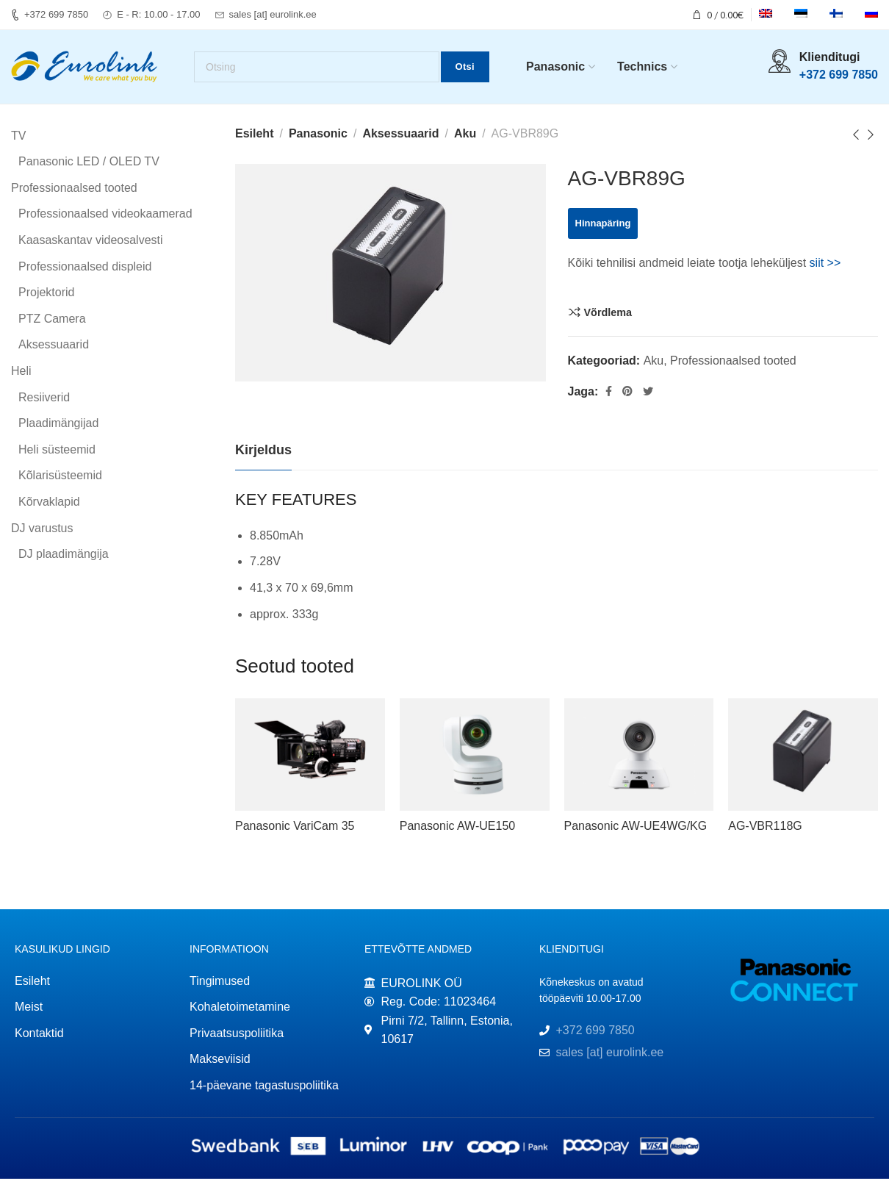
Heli (21, 371)
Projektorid (46, 293)
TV (18, 135)
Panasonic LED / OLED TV (88, 162)
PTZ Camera (52, 318)
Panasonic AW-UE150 (457, 826)
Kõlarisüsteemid (60, 476)
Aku (465, 133)
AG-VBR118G (765, 826)
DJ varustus (42, 528)
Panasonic (318, 133)
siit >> (825, 263)
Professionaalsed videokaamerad (105, 214)
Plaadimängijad (58, 424)
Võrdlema (608, 312)
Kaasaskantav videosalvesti (90, 240)
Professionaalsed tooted (733, 360)
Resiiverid (44, 397)
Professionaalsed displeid (84, 266)
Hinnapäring (603, 223)
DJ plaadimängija (63, 554)
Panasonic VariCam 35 (294, 826)
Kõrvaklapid (49, 501)
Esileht (254, 133)
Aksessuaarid (400, 133)
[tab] (263, 451)
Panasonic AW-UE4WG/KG (636, 826)
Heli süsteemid (57, 449)
